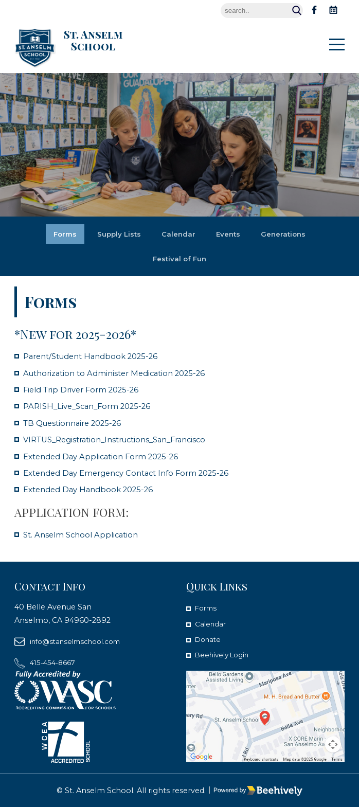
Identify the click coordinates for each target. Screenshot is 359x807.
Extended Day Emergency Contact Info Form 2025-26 (134, 473)
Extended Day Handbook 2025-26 (93, 489)
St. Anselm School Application (84, 535)
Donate (209, 639)
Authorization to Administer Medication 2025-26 (121, 373)
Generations (287, 234)
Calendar (177, 234)
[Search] (262, 10)
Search (297, 10)
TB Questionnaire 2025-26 (77, 423)
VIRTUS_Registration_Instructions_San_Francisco (123, 439)
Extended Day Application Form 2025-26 (106, 456)
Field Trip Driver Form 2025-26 (86, 389)
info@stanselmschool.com (80, 641)
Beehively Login (225, 654)
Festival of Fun (179, 258)
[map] (265, 716)
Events (229, 234)
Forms (60, 234)
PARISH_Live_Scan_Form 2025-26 (92, 406)
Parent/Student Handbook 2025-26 (97, 356)
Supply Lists (116, 234)
